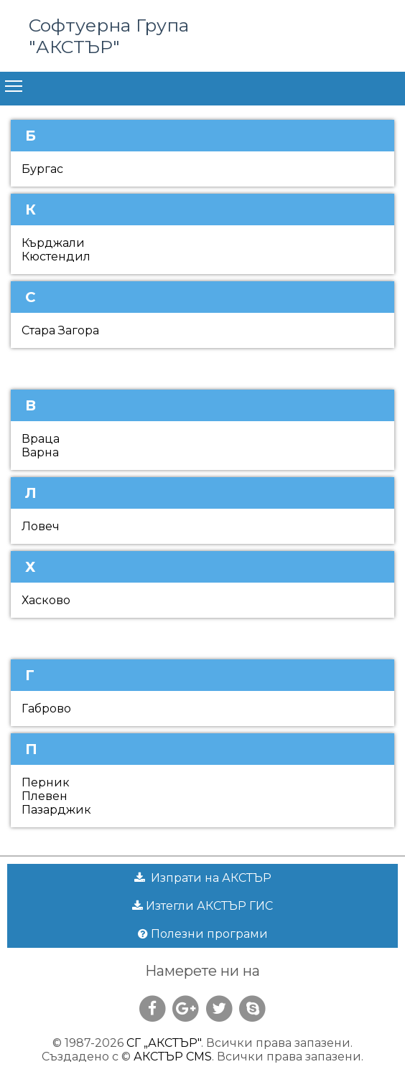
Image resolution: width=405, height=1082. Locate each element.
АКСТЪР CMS (173, 1056)
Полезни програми (203, 934)
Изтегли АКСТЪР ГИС (202, 906)
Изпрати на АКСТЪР (202, 878)
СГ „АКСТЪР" (163, 1043)
